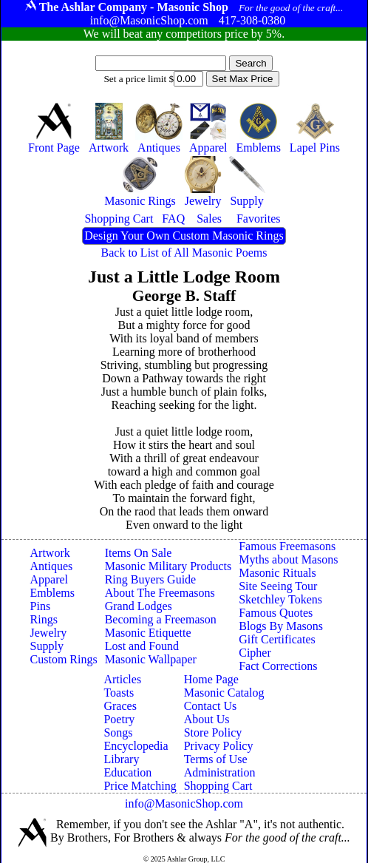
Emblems (52, 592)
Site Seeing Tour (278, 586)
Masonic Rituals (277, 572)
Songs (117, 732)
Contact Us (210, 706)
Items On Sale (138, 552)
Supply (47, 646)
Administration (220, 772)
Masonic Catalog (224, 692)
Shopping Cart (218, 785)
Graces (119, 706)
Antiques (51, 566)
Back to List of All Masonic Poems (184, 252)
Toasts (118, 692)
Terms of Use (216, 759)
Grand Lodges (138, 606)
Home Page (211, 679)
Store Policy (213, 732)
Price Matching (139, 785)
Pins (40, 606)
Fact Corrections (278, 666)
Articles (122, 679)
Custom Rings (64, 659)
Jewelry (48, 632)
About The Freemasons (160, 592)
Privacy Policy (218, 746)
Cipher (255, 652)
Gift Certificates (277, 639)
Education (127, 772)
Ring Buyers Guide (151, 579)
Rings (44, 619)
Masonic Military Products (168, 566)
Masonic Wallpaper (151, 659)
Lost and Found (142, 646)
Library (121, 759)
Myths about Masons (288, 559)
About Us (207, 719)
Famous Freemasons (287, 546)
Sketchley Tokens (280, 599)
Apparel (49, 579)
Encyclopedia (135, 746)
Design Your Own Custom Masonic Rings (183, 235)
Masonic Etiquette (148, 632)
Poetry (118, 719)
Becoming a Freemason (161, 619)
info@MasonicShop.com (184, 803)
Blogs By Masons (281, 626)
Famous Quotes (276, 612)
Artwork (50, 552)
